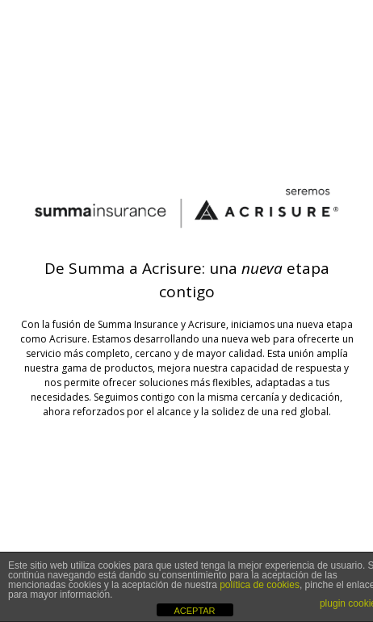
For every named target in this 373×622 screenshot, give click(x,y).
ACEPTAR (194, 611)
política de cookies (260, 584)
